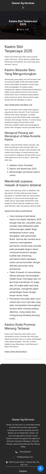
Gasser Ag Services (23, 3)
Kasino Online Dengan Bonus (16, 351)
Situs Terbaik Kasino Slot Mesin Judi (18, 105)
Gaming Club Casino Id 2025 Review (18, 211)
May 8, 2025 (24, 30)
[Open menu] (23, 7)
